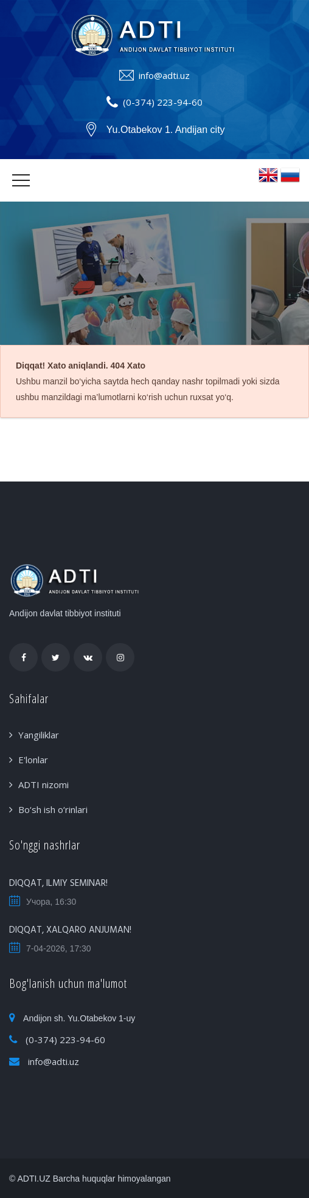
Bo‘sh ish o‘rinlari (53, 809)
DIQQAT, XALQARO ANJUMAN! (70, 930)
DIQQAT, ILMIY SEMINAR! (58, 883)
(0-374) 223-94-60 (163, 102)
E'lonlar (33, 760)
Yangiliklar (38, 735)
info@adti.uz (164, 75)
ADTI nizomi (43, 784)
